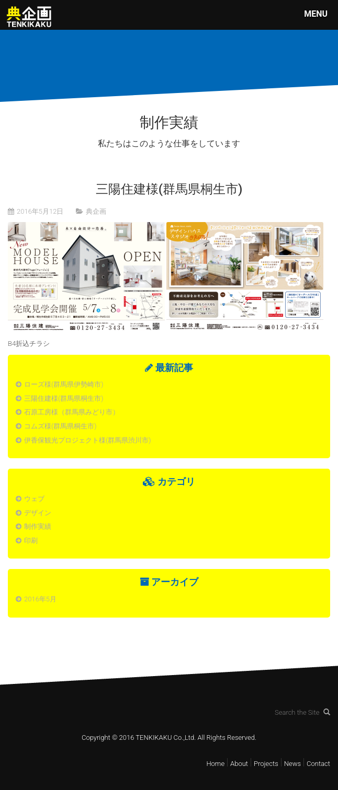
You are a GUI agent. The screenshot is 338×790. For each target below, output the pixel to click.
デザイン (37, 513)
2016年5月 (40, 599)
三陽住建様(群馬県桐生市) (63, 398)
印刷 (31, 540)
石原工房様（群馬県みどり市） (71, 412)
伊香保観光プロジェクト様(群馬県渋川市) (87, 440)
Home (215, 764)
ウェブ (34, 499)
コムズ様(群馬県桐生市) (60, 426)
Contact (318, 764)
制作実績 (37, 526)
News (292, 764)
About (239, 764)
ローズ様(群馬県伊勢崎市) (63, 384)
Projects (266, 764)
